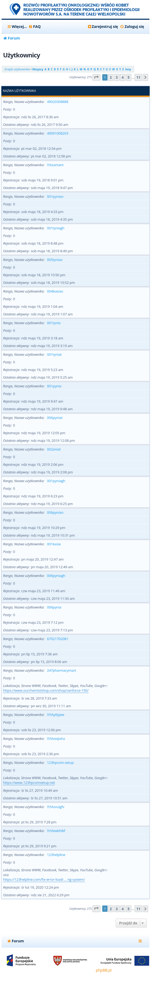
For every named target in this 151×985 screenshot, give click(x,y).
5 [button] (129, 77)
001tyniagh (55, 228)
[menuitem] (34, 26)
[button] (96, 77)
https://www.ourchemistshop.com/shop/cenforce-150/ (45, 690)
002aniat (54, 449)
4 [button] (122, 77)
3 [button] (117, 77)
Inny (128, 69)
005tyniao (54, 259)
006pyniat (54, 417)
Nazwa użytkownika (19, 91)
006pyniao (55, 512)
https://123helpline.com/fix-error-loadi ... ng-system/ (44, 879)
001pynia (54, 386)
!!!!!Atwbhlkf (56, 830)
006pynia (54, 607)
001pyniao (55, 196)
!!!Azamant (55, 164)
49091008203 (57, 133)
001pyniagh (56, 480)
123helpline (56, 854)
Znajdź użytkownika (17, 69)
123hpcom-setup (60, 762)
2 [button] (111, 77)
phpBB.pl (104, 970)
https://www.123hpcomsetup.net (29, 782)
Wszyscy (37, 69)
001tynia (53, 322)
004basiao (55, 291)
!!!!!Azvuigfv (55, 806)
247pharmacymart (61, 670)
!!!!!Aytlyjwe (55, 714)
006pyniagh (56, 575)
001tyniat (54, 354)
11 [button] (138, 77)
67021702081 (57, 638)
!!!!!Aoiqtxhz (56, 738)
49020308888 (57, 101)
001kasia (54, 544)
